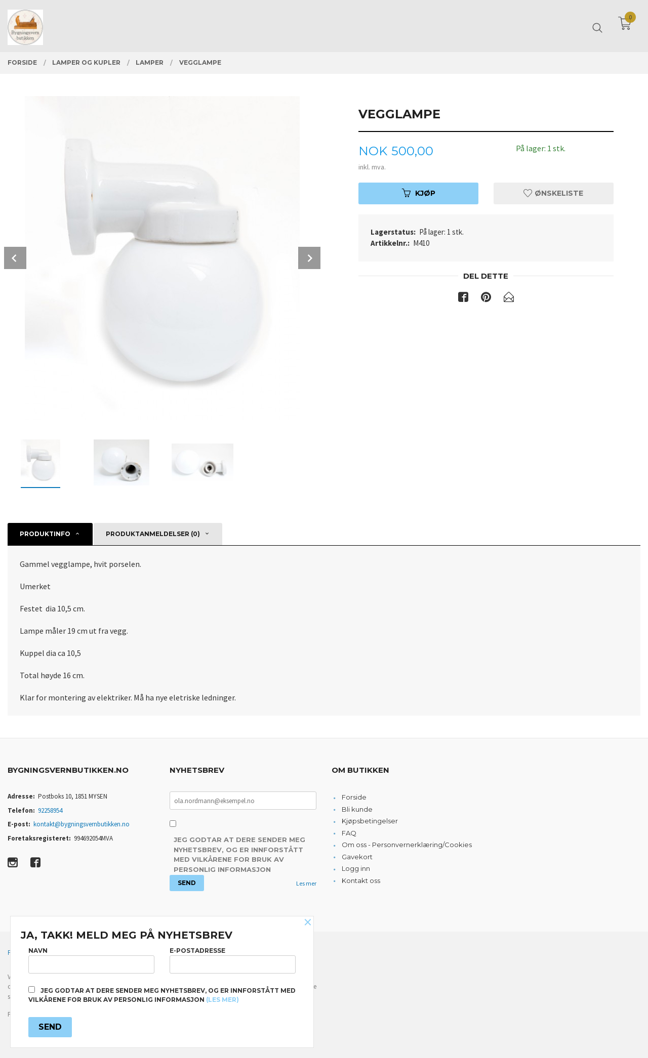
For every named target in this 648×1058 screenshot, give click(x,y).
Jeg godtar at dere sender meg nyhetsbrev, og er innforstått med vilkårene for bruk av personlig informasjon (239, 854)
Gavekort (357, 857)
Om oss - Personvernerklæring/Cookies (407, 845)
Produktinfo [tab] (45, 534)
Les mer (306, 883)
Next (309, 258)
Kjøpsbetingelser (370, 821)
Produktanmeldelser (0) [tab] (153, 534)
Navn (91, 960)
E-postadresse (233, 960)
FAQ (349, 833)
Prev (15, 258)
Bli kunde (357, 809)
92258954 (50, 810)
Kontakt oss (361, 880)
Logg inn (356, 868)
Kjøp (418, 193)
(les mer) (222, 999)
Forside (354, 797)
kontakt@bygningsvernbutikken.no (81, 824)
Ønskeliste (553, 193)
